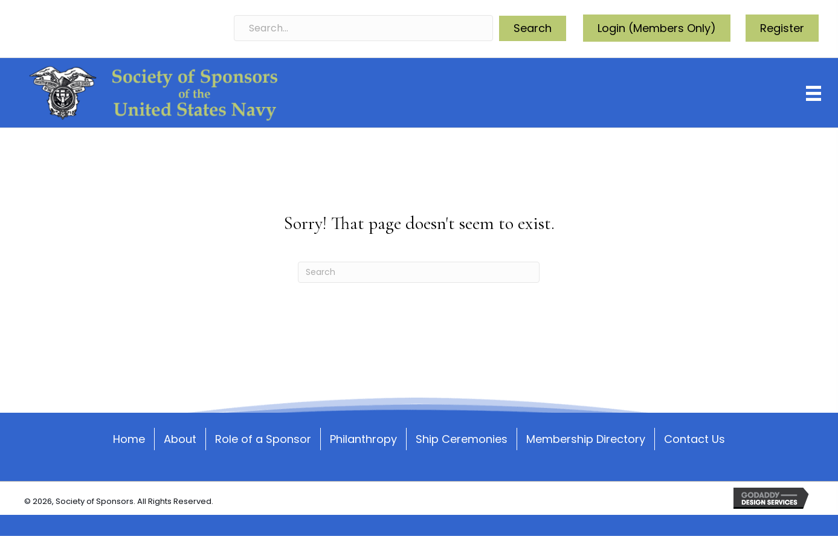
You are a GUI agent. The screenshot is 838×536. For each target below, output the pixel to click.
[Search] (419, 272)
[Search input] (364, 28)
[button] (532, 28)
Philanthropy (363, 438)
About (180, 438)
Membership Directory (585, 438)
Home (129, 438)
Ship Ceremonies (462, 438)
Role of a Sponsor (263, 438)
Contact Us (694, 438)
